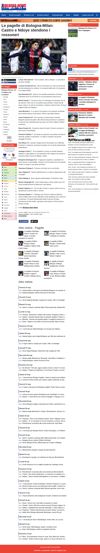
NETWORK (37, 550)
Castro (5, 119)
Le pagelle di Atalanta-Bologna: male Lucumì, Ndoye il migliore (57, 253)
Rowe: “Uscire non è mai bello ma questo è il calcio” (40, 503)
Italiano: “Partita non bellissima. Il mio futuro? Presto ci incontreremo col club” (48, 370)
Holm (4, 99)
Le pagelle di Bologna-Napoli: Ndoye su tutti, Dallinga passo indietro (32, 264)
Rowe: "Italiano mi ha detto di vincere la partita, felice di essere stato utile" (47, 321)
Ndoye (5, 122)
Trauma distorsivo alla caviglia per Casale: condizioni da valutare (44, 496)
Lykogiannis (6, 107)
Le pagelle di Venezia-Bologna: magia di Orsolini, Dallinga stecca (32, 274)
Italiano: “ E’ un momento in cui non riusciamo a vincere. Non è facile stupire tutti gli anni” (52, 421)
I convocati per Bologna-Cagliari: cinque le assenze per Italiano (43, 377)
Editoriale (72, 79)
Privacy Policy (56, 547)
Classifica (5, 164)
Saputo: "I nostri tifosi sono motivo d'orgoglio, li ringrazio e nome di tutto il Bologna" (50, 397)
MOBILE (60, 550)
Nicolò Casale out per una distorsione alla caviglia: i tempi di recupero (46, 486)
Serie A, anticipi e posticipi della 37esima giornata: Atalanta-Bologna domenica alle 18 (51, 307)
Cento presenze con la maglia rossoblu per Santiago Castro (42, 464)
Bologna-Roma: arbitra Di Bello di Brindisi (36, 440)
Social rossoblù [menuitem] (15, 15)
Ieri (74, 69)
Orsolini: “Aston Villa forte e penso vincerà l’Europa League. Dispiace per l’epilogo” (50, 505)
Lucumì (5, 104)
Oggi (70, 69)
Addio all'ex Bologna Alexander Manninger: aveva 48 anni (42, 512)
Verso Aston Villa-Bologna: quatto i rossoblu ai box (39, 527)
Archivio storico (74, 125)
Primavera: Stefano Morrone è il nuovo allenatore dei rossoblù (86, 115)
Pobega (5, 127)
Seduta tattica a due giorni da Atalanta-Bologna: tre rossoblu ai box (45, 290)
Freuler (5, 112)
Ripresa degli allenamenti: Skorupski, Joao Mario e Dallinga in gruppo (46, 358)
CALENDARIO (45, 550)
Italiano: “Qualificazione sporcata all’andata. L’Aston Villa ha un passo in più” (48, 508)
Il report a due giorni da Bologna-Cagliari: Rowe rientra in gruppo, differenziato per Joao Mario (54, 387)
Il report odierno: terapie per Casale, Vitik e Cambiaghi (40, 343)
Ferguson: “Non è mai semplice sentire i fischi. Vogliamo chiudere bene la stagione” (50, 419)
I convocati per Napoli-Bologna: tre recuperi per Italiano (41, 329)
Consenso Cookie (45, 547)
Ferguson (6, 109)
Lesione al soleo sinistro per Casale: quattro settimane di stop (43, 380)
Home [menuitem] (4, 15)
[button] (9, 137)
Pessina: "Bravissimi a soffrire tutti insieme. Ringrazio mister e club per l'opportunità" (51, 315)
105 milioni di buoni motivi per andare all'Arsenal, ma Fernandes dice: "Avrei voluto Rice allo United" (83, 184)
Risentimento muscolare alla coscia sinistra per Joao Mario (42, 423)
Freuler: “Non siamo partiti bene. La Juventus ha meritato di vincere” (45, 474)
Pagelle (26, 212)
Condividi (24, 221)
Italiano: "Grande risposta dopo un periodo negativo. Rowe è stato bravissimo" (49, 317)
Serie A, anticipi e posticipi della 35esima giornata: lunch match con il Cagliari (48, 488)
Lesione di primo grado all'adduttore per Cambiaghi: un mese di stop (45, 394)
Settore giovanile (75, 109)
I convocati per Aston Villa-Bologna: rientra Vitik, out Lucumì (42, 519)
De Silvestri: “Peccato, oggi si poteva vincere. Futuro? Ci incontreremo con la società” (51, 368)
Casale (5, 102)
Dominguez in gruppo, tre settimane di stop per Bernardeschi (43, 457)
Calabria (5, 132)
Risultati (9, 141)
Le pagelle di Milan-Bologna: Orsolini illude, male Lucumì (58, 243)
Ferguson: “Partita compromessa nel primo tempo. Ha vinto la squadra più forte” (49, 510)
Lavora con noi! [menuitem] (88, 15)
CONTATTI (54, 550)
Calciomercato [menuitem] (57, 15)
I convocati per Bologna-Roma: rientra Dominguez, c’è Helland (43, 430)
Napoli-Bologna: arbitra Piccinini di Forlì (35, 360)
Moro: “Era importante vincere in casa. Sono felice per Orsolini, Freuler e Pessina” (50, 536)
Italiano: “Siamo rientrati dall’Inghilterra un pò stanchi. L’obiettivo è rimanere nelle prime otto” (53, 476)
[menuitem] (96, 15)
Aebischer (6, 114)
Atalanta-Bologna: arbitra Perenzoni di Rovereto (38, 293)
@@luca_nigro (38, 214)
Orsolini (5, 117)
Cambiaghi (6, 129)
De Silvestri (6, 124)
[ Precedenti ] (9, 160)
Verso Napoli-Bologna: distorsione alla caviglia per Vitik (41, 351)
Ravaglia (5, 97)
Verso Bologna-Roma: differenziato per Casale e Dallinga (41, 442)
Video (71, 25)
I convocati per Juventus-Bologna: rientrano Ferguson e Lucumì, (44, 484)
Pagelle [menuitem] (76, 15)
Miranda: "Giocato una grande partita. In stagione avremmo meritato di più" (47, 319)
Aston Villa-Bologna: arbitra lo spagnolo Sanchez (39, 529)
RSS (64, 550)
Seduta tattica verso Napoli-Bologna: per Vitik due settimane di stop (45, 336)
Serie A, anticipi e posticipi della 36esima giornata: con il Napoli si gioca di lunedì (49, 438)
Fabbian (5, 134)
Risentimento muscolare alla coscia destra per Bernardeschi (42, 472)
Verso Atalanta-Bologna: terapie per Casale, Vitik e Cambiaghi (43, 300)
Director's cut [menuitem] (29, 15)
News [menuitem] (68, 15)
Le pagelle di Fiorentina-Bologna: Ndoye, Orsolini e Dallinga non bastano (58, 233)
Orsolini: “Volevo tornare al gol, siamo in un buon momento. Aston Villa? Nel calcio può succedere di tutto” (58, 539)
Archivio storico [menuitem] (43, 15)
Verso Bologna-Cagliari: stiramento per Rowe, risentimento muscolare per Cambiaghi (51, 404)
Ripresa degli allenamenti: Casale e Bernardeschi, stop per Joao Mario (46, 411)
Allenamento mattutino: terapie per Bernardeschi (38, 450)
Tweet (34, 221)
